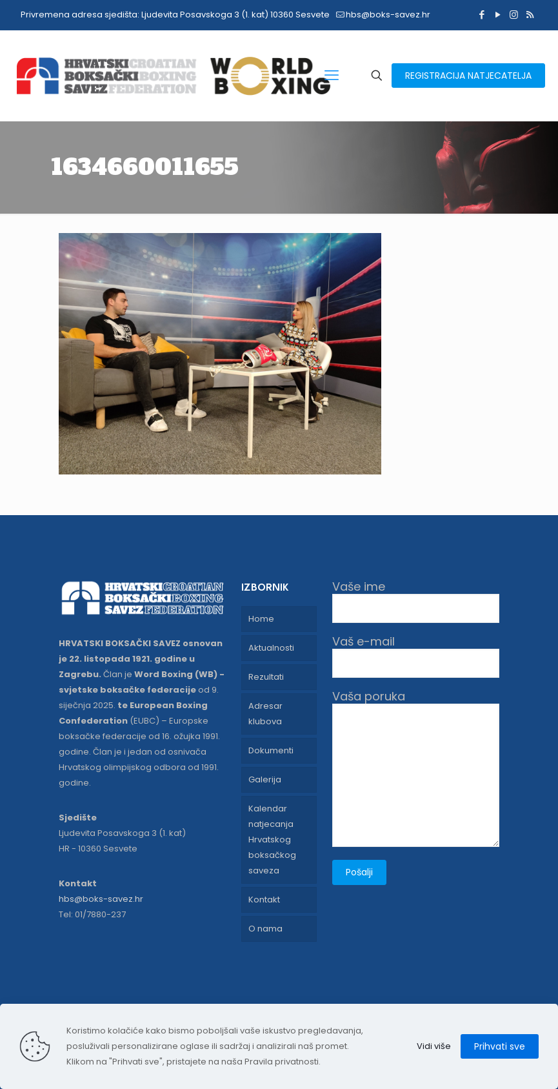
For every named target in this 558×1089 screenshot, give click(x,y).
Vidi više (434, 1046)
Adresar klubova (265, 714)
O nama (265, 928)
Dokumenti (271, 750)
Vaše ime (415, 601)
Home (261, 619)
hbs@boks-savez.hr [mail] (388, 14)
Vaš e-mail (415, 656)
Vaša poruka (415, 768)
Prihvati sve (499, 1046)
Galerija (264, 779)
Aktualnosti (271, 648)
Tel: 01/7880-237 (92, 914)
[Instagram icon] (514, 14)
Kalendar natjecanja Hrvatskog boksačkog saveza (272, 839)
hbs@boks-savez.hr (101, 899)
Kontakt (264, 899)
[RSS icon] (530, 14)
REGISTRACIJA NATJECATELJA (468, 75)
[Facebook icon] (481, 14)
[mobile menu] (332, 76)
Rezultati (266, 677)
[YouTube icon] (498, 14)
